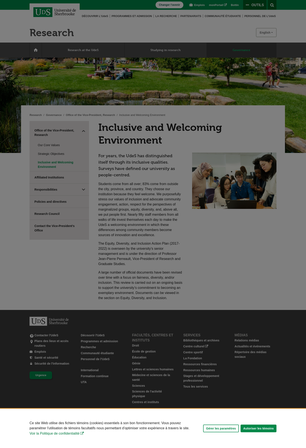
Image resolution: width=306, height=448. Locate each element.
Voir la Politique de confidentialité (54, 433)
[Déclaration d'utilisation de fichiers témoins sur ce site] (153, 428)
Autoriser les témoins (258, 428)
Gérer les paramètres (221, 428)
